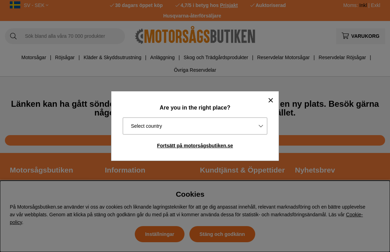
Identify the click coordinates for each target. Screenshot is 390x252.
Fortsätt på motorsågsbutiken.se (195, 145)
